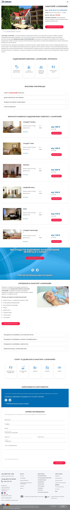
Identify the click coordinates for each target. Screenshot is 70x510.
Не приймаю (53, 506)
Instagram (5, 493)
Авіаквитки (57, 475)
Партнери (22, 486)
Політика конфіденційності (6, 497)
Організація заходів (42, 479)
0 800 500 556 (63, 10)
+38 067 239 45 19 (52, 10)
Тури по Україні (41, 484)
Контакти (22, 475)
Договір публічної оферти (6, 495)
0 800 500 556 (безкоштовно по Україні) (17, 403)
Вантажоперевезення (42, 475)
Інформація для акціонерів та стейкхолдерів (26, 483)
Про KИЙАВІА (22, 478)
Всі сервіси (57, 489)
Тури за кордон (41, 486)
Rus (4, 494)
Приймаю (63, 506)
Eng (7, 494)
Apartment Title (8, 431)
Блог (56, 491)
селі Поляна (26, 37)
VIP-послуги (40, 490)
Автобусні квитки (58, 478)
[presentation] (15, 453)
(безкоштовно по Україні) (40, 275)
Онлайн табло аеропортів (60, 482)
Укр (2, 494)
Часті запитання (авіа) (59, 486)
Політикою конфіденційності (14, 508)
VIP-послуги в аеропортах (43, 492)
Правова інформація (24, 480)
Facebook (2, 493)
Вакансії (21, 488)
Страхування (40, 488)
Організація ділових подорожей (44, 477)
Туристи (6, 439)
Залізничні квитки (58, 480)
